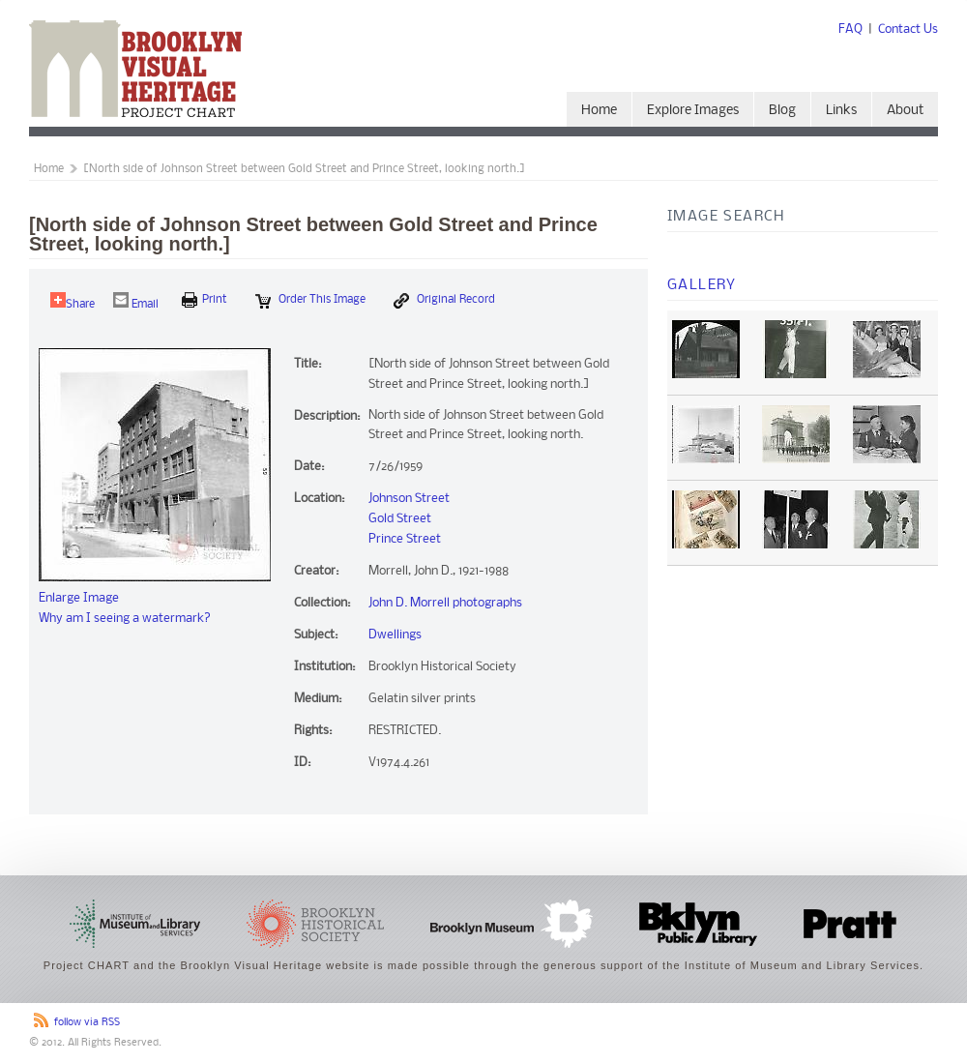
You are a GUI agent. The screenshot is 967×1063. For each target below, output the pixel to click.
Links (841, 110)
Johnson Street (409, 498)
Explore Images (693, 110)
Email (136, 301)
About (905, 110)
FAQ (850, 29)
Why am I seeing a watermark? (125, 618)
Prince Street (404, 539)
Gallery (702, 285)
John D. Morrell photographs (445, 603)
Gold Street (399, 519)
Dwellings (395, 635)
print (204, 300)
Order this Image (310, 301)
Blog (782, 110)
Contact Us (908, 29)
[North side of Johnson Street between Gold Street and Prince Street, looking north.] (304, 169)
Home (599, 110)
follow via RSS (87, 1023)
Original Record (444, 301)
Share (72, 301)
